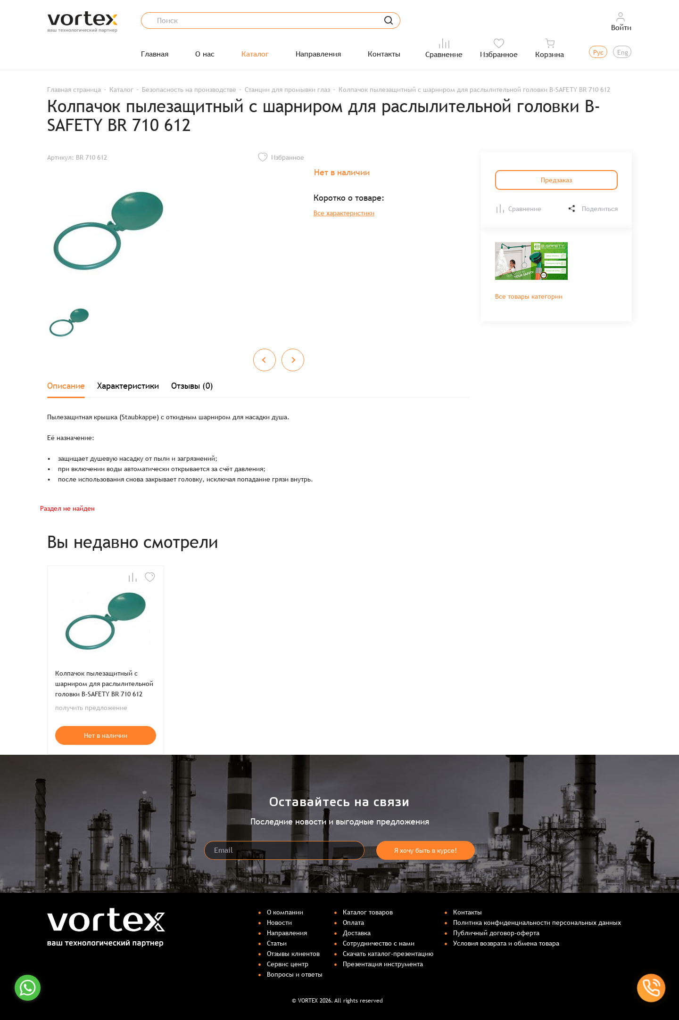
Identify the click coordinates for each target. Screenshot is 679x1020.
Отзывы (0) (192, 386)
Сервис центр (287, 964)
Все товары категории (529, 296)
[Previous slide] (264, 360)
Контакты (384, 54)
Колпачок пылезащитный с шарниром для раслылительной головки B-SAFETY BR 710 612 (104, 683)
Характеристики (128, 386)
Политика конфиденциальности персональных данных (537, 922)
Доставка (357, 933)
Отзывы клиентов (293, 953)
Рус (598, 52)
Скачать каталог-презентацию (388, 953)
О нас (205, 54)
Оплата (353, 922)
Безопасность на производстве (189, 89)
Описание (66, 386)
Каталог (255, 54)
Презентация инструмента (383, 964)
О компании (285, 912)
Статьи (277, 943)
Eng (622, 52)
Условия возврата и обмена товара (506, 943)
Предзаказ (556, 180)
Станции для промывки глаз (287, 89)
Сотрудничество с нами (378, 943)
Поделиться (592, 208)
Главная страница (74, 89)
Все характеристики (344, 213)
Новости (279, 922)
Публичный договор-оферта (496, 933)
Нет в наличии (105, 735)
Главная (154, 54)
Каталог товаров (368, 912)
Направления (318, 54)
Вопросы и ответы (295, 974)
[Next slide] (293, 360)
